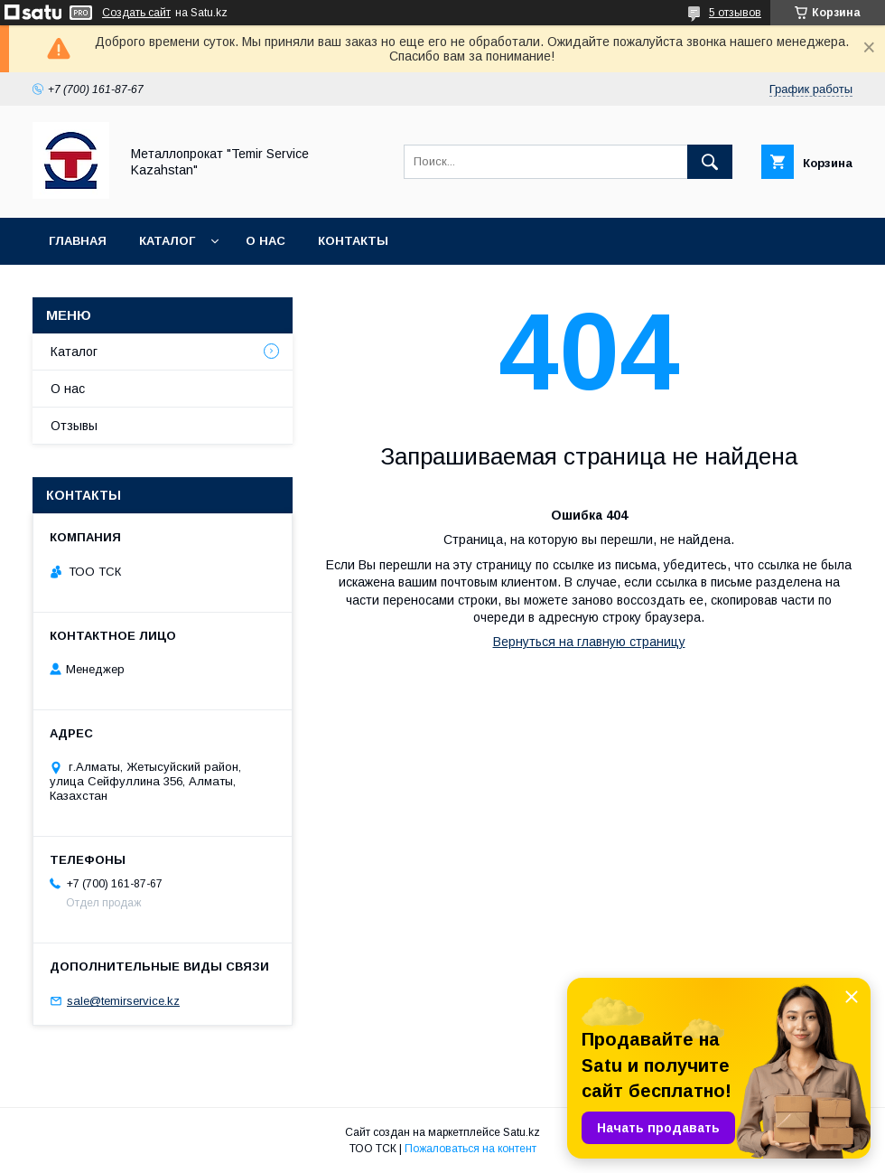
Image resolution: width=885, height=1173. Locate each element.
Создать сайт (136, 12)
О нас (265, 241)
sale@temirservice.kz (123, 1001)
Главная (78, 241)
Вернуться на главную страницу (589, 641)
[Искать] (709, 162)
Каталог (167, 241)
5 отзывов (735, 12)
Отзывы (74, 425)
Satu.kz (521, 1132)
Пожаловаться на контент (470, 1148)
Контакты (353, 241)
